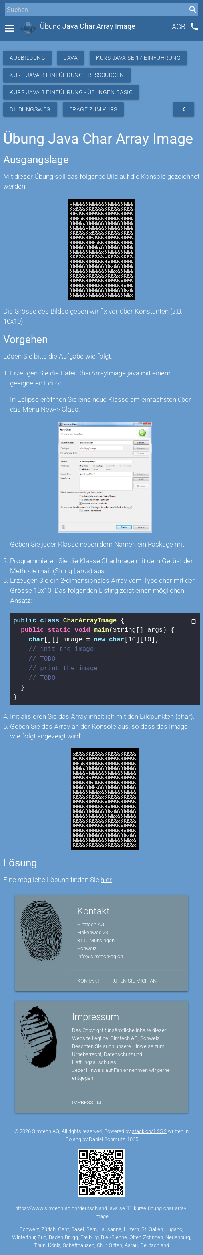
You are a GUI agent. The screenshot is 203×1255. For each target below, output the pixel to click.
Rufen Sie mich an (134, 981)
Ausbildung (27, 58)
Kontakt (88, 981)
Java (71, 58)
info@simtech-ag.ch (100, 956)
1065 (132, 1139)
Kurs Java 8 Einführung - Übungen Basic (71, 92)
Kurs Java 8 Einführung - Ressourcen (67, 75)
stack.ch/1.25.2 (149, 1131)
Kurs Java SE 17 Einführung (138, 58)
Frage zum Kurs (93, 109)
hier (106, 880)
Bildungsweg (30, 109)
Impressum (86, 1102)
